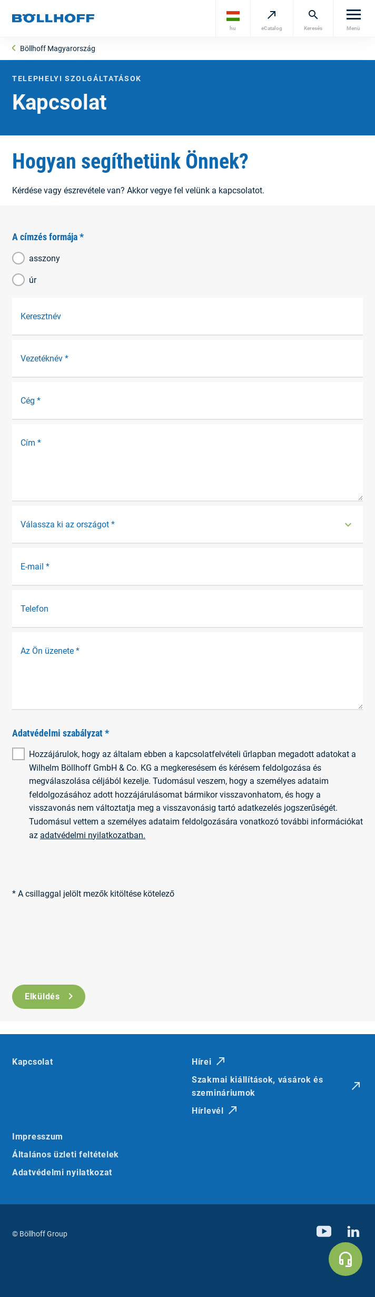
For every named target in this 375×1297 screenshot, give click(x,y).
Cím (31, 443)
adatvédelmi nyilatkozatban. (92, 835)
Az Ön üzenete (50, 651)
